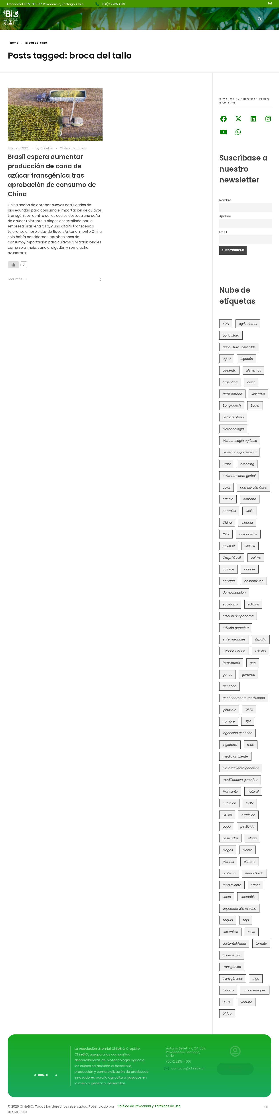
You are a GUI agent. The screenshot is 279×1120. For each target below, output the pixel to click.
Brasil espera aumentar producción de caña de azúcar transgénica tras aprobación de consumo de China (52, 175)
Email (223, 232)
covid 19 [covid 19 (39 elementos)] (229, 546)
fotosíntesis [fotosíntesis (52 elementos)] (231, 663)
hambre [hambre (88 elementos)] (229, 721)
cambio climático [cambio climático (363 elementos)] (253, 487)
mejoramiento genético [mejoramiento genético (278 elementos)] (241, 768)
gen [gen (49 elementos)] (253, 663)
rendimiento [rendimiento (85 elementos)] (232, 885)
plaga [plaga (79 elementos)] (252, 838)
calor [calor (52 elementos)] (226, 487)
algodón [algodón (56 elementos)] (246, 358)
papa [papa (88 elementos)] (227, 826)
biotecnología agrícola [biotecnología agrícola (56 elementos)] (240, 441)
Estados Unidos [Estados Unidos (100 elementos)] (234, 651)
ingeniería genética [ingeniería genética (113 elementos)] (237, 733)
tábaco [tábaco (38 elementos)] (228, 990)
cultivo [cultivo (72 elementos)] (256, 557)
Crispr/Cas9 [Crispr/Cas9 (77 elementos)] (232, 557)
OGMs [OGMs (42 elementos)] (227, 815)
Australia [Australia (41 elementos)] (258, 394)
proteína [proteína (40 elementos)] (229, 873)
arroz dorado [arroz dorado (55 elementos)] (232, 394)
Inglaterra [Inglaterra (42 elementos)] (230, 744)
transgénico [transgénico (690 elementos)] (232, 967)
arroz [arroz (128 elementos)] (251, 382)
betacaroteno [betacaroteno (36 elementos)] (233, 417)
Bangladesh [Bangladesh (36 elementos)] (232, 405)
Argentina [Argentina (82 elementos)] (230, 382)
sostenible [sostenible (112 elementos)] (230, 932)
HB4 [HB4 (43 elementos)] (248, 721)
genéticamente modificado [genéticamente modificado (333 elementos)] (244, 698)
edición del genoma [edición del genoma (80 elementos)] (238, 616)
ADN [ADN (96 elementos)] (226, 323)
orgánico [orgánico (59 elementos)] (248, 815)
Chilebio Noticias (73, 148)
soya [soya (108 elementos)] (251, 932)
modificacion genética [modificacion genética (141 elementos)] (240, 779)
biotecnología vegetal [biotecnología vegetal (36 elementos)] (239, 452)
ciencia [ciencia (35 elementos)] (247, 522)
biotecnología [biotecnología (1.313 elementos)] (233, 429)
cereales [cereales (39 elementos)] (229, 511)
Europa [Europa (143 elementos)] (260, 651)
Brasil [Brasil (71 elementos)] (227, 464)
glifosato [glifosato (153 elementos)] (229, 709)
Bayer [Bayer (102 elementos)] (255, 405)
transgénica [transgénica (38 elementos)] (232, 955)
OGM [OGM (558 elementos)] (249, 803)
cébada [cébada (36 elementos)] (229, 581)
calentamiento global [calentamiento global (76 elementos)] (239, 476)
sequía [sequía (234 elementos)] (228, 920)
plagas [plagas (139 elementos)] (228, 850)
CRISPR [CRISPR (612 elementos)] (250, 546)
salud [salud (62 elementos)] (227, 897)
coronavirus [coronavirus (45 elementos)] (248, 534)
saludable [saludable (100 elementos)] (248, 897)
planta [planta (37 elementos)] (247, 850)
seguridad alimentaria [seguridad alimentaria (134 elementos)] (239, 908)
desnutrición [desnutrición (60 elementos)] (253, 581)
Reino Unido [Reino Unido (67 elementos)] (254, 873)
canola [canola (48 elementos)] (228, 499)
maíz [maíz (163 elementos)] (250, 744)
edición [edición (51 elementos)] (253, 604)
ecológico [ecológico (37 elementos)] (230, 604)
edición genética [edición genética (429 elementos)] (236, 628)
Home (14, 43)
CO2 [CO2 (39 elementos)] (226, 534)
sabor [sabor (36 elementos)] (255, 885)
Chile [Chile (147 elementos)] (249, 511)
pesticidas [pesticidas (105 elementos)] (230, 838)
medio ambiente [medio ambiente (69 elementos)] (235, 756)
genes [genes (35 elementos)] (227, 674)
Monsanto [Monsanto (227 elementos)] (230, 791)
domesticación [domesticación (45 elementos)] (234, 592)
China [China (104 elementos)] (227, 522)
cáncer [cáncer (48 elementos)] (249, 569)
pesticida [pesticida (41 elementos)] (247, 826)
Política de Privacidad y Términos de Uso (149, 1106)
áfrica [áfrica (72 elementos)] (227, 1013)
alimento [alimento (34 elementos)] (229, 370)
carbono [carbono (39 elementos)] (249, 499)
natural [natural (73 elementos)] (253, 791)
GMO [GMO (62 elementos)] (249, 709)
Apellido (225, 216)
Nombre (225, 200)
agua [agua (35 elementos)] (227, 358)
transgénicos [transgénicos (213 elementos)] (233, 978)
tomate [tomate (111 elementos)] (261, 943)
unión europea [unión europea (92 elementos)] (254, 990)
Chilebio (47, 148)
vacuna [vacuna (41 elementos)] (246, 1002)
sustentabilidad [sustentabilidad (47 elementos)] (234, 943)
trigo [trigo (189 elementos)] (255, 978)
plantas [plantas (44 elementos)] (228, 862)
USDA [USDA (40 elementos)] (227, 1002)
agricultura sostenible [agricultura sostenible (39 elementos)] (239, 347)
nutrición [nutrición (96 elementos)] (229, 803)
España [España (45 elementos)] (260, 639)
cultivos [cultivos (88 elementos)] (228, 569)
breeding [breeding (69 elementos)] (247, 464)
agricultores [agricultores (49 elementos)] (248, 323)
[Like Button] (13, 264)
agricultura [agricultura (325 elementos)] (231, 335)
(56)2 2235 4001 (113, 4)
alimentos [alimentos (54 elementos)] (253, 370)
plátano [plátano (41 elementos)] (249, 862)
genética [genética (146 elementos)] (229, 686)
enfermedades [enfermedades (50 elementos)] (234, 639)
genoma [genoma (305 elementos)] (248, 674)
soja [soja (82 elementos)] (246, 920)
